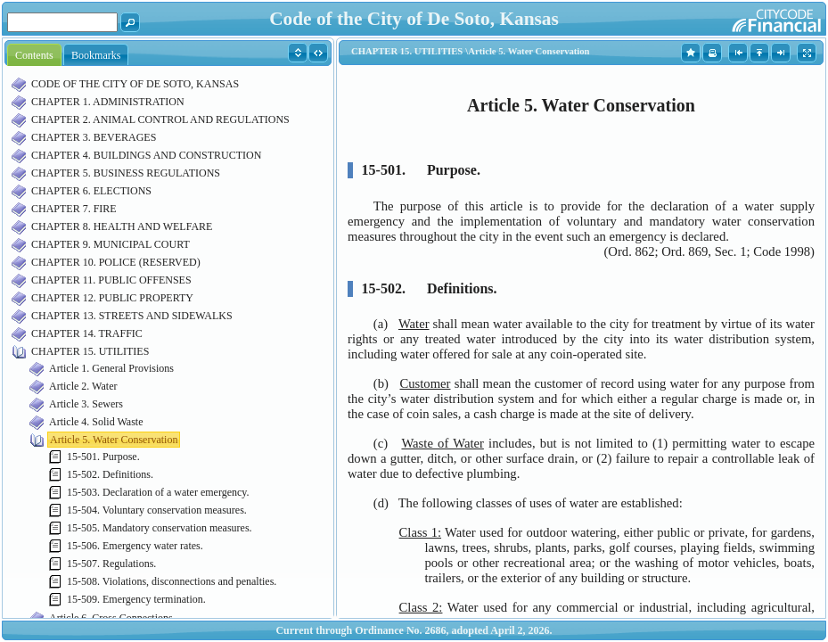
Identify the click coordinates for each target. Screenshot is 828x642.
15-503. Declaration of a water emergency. (158, 492)
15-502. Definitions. (110, 474)
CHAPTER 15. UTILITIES (90, 351)
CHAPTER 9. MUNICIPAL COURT (110, 244)
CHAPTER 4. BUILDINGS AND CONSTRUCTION (146, 155)
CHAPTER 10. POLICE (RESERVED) (116, 262)
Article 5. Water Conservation (113, 439)
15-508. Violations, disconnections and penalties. (171, 581)
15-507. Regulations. (111, 563)
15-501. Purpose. (103, 456)
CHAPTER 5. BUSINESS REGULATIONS (125, 173)
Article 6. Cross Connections (111, 618)
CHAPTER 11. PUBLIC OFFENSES (111, 280)
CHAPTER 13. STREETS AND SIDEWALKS (132, 315)
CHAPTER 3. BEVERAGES (93, 137)
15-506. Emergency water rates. (135, 545)
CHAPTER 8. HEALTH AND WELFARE (121, 226)
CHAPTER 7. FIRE (74, 208)
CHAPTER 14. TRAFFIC (87, 333)
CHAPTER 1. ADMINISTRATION (107, 101)
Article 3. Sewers (86, 404)
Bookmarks (95, 55)
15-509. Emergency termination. (136, 599)
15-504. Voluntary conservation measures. (157, 510)
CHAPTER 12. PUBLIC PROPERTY (112, 298)
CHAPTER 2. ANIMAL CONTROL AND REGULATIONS (160, 119)
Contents (34, 55)
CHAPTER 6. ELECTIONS (91, 191)
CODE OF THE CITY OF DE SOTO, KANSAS (135, 84)
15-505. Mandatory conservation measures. (159, 528)
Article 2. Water (83, 386)
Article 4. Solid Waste (96, 422)
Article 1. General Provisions (111, 368)
